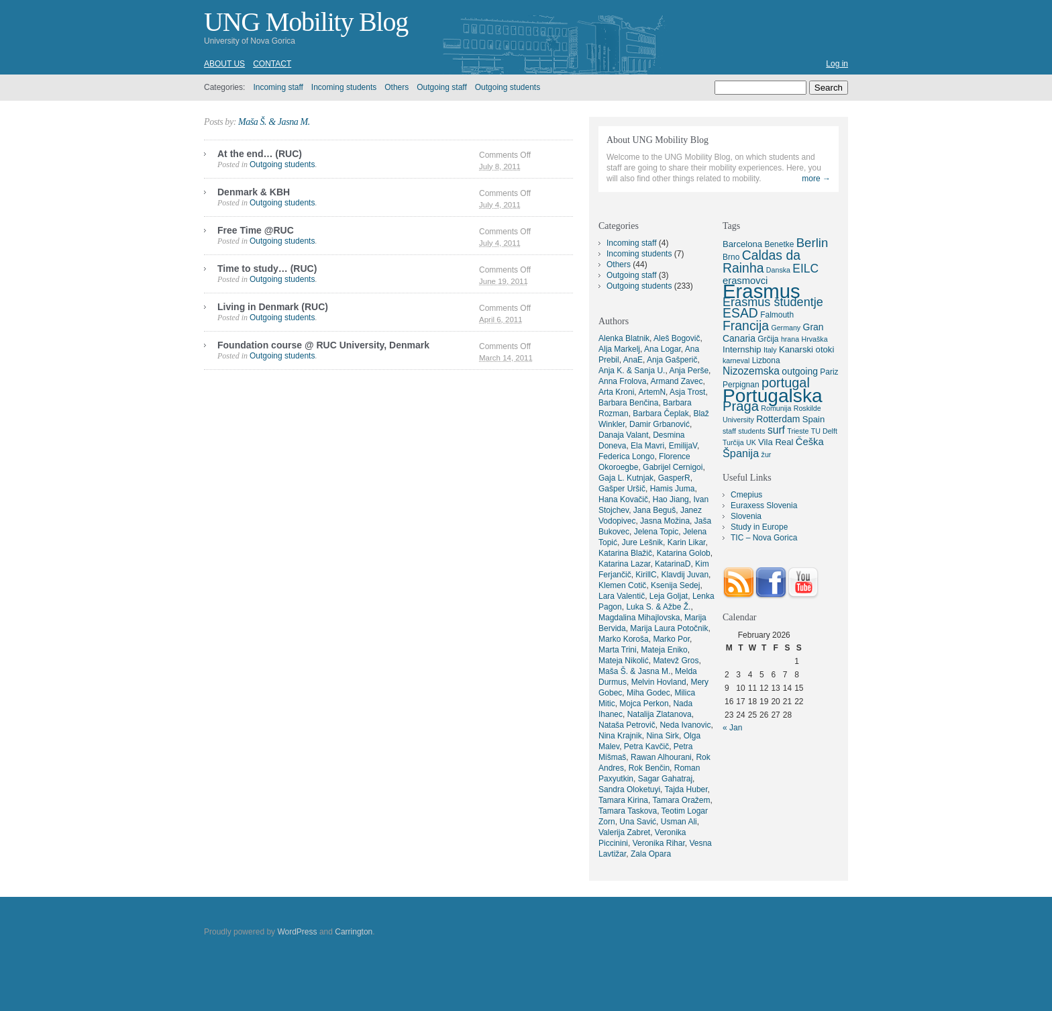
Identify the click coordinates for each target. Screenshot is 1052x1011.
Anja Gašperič (672, 360)
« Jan (732, 727)
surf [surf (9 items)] (776, 430)
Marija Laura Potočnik (669, 628)
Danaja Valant (623, 435)
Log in (837, 63)
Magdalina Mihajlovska (639, 617)
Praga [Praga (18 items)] (741, 406)
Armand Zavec (676, 381)
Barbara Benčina (628, 402)
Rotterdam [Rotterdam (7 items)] (778, 419)
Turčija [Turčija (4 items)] (733, 442)
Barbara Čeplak (660, 413)
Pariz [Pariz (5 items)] (829, 372)
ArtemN (652, 392)
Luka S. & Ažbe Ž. (658, 607)
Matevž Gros (675, 660)
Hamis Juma (672, 488)
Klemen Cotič (622, 585)
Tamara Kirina (623, 800)
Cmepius (746, 494)
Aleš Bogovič (676, 338)
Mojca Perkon (643, 703)
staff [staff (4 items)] (729, 431)
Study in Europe (759, 527)
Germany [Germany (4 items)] (785, 328)
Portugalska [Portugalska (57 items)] (773, 395)
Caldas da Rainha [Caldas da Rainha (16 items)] (761, 261)
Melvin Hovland (658, 682)
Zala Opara (651, 854)
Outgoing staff (442, 87)
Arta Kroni (616, 392)
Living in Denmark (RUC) (272, 306)
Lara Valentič (621, 596)
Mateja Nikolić (623, 660)
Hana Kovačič (623, 499)
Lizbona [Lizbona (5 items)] (766, 360)
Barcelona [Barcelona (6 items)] (742, 244)
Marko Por (671, 639)
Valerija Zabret (624, 832)
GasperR (674, 478)
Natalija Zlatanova (659, 714)
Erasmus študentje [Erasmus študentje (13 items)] (773, 302)
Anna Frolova (622, 381)
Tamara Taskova (627, 811)
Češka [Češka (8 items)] (810, 441)
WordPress (297, 931)
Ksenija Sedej (675, 585)
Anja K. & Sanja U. (631, 370)
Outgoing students (507, 87)
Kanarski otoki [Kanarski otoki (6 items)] (806, 349)
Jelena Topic (656, 531)
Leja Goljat (668, 596)
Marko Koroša (623, 639)
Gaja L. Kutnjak (625, 478)
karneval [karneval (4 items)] (736, 360)
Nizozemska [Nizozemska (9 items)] (751, 371)
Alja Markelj (619, 349)
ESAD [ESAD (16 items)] (740, 312)
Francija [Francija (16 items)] (746, 325)
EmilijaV (683, 445)
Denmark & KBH (253, 192)
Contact (272, 63)
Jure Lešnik (642, 542)
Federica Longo (626, 456)
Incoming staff (278, 87)
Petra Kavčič (646, 746)
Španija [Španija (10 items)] (741, 453)
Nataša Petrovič (626, 725)
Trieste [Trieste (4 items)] (797, 431)
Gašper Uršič (621, 488)
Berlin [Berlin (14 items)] (812, 243)
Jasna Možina (665, 521)
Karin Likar (687, 542)
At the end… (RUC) (259, 153)
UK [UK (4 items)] (751, 442)
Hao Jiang (671, 499)
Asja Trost (687, 392)
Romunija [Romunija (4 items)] (776, 408)
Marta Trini (617, 650)
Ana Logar (662, 349)
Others (396, 87)
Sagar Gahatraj (665, 778)
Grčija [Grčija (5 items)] (767, 339)
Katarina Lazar (624, 564)
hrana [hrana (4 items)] (790, 339)
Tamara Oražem (681, 800)
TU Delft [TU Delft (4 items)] (824, 431)
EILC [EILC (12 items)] (805, 268)
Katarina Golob (684, 553)
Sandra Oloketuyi (629, 789)
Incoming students (343, 87)
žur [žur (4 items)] (766, 454)
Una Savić (637, 821)
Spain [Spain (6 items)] (813, 419)
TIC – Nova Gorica (764, 537)
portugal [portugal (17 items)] (785, 382)
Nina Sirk (662, 735)
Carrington (353, 931)
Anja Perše (688, 370)
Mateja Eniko (664, 650)
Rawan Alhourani (661, 757)
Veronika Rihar (659, 843)
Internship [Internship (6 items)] (742, 349)
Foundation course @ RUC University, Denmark (323, 345)
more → (816, 178)
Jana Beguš (654, 510)
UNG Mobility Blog (306, 22)
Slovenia (746, 516)
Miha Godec (648, 692)
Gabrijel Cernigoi (672, 467)
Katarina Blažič (625, 553)
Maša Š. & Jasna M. (274, 122)
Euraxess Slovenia (764, 505)
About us (224, 63)
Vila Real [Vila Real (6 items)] (775, 442)
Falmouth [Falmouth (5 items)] (777, 315)
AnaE (633, 360)
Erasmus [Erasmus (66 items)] (761, 291)
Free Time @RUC (255, 230)
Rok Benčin (649, 768)
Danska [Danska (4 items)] (778, 270)
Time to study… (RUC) (267, 268)
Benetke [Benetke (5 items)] (779, 244)
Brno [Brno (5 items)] (731, 257)
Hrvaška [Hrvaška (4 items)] (814, 339)
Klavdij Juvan (684, 574)
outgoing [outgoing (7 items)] (800, 371)
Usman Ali (679, 821)
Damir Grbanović (659, 424)
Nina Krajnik (620, 735)
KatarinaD (672, 564)
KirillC (645, 574)
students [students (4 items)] (751, 431)
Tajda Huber (686, 789)
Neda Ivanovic (685, 725)
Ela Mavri (647, 445)
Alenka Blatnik (623, 338)
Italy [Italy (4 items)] (770, 350)
